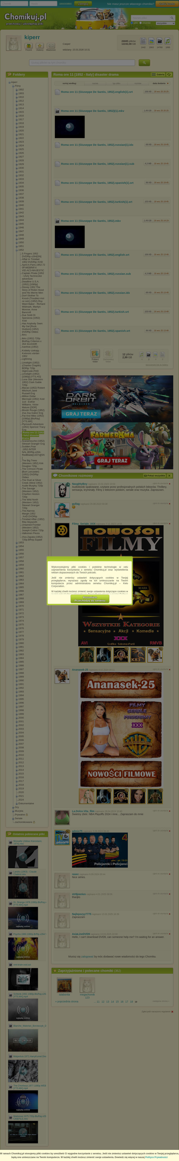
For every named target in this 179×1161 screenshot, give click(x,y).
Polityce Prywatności (156, 1157)
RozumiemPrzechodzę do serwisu (90, 599)
